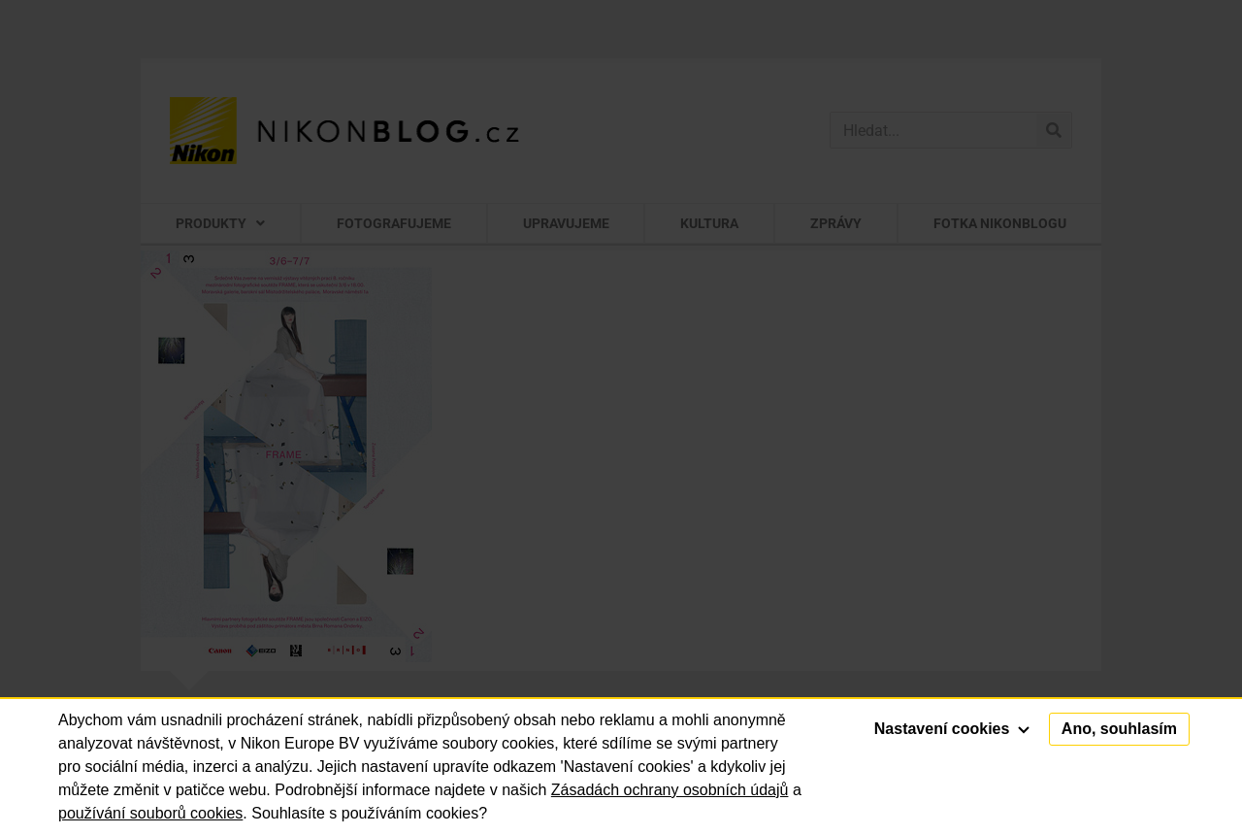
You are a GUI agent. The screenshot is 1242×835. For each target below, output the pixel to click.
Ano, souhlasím (1119, 728)
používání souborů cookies (150, 813)
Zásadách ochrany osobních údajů (670, 790)
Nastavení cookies (952, 728)
